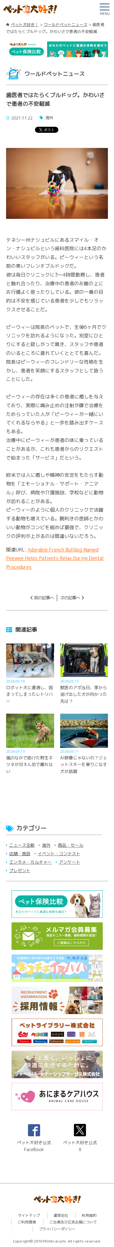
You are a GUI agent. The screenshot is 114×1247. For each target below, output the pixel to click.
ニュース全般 (22, 845)
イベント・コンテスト (59, 853)
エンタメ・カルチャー (30, 862)
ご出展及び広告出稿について (73, 1222)
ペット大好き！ (25, 24)
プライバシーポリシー (57, 1229)
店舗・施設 (19, 853)
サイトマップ (29, 1215)
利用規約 (89, 1215)
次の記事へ (70, 598)
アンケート (69, 862)
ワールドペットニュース (65, 24)
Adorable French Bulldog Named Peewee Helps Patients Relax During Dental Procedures (55, 558)
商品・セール (70, 845)
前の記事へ (44, 598)
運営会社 (61, 1215)
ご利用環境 (27, 1222)
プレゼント (19, 870)
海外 (46, 845)
